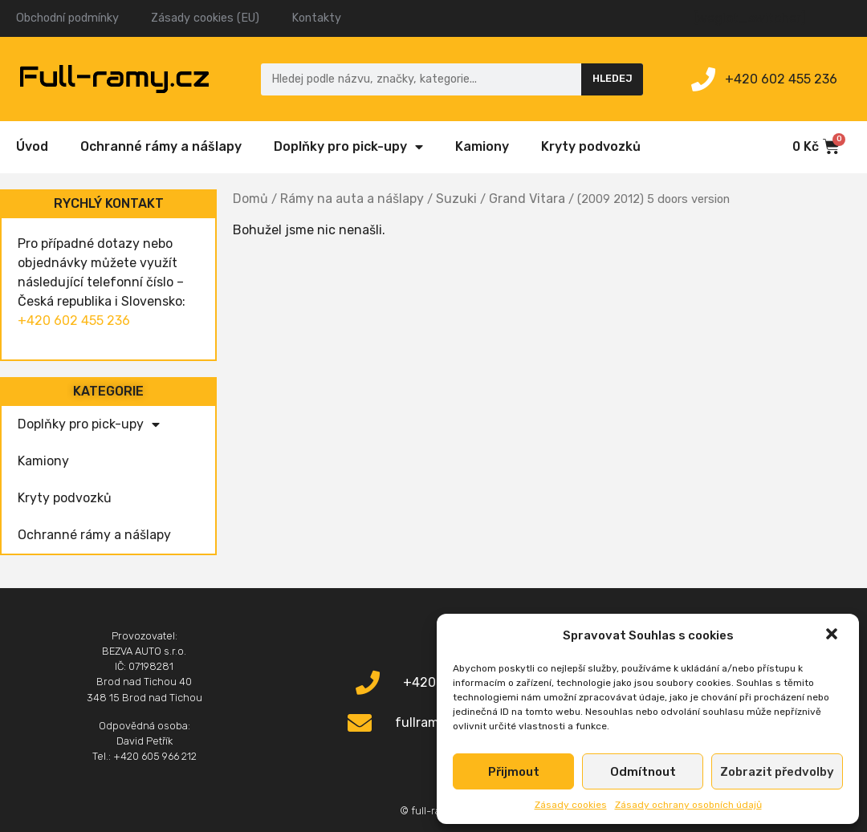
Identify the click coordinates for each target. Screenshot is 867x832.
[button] (833, 635)
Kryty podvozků (591, 146)
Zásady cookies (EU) (205, 18)
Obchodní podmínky (67, 18)
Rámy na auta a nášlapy (352, 198)
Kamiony (482, 146)
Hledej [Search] (612, 78)
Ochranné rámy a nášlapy (161, 146)
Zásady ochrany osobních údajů (688, 804)
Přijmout (513, 772)
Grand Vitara (527, 198)
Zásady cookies (571, 804)
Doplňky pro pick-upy (348, 146)
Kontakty (316, 18)
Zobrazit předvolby (777, 772)
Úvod (32, 146)
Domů (250, 198)
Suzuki (456, 198)
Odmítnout (643, 772)
